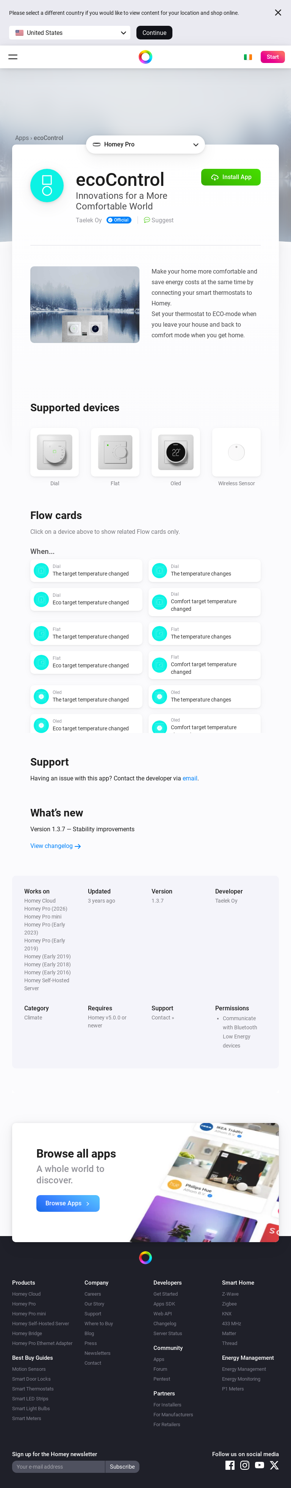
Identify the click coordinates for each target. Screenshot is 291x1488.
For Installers (167, 1405)
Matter (229, 1333)
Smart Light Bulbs (31, 1408)
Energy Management (244, 1369)
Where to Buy (98, 1323)
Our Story (94, 1304)
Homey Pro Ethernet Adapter (42, 1343)
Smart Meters (26, 1418)
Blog (89, 1333)
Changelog (164, 1323)
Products (23, 1282)
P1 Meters (233, 1389)
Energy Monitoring (241, 1379)
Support (92, 1314)
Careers (92, 1294)
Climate (33, 1018)
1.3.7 (158, 901)
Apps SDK (164, 1304)
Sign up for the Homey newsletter (54, 1454)
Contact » (163, 1018)
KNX (227, 1314)
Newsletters (97, 1353)
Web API (162, 1314)
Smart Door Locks (31, 1379)
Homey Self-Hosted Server (40, 1323)
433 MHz (231, 1323)
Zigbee (229, 1304)
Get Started (165, 1294)
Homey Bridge (27, 1333)
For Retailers (166, 1424)
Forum (160, 1369)
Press (90, 1343)
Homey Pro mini (29, 1314)
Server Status (167, 1333)
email (190, 778)
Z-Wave (230, 1294)
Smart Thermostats (33, 1389)
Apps (22, 138)
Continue (154, 32)
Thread (229, 1343)
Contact (92, 1363)
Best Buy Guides (32, 1357)
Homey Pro (24, 1304)
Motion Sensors (29, 1369)
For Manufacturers (173, 1414)
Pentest (161, 1379)
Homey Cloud (26, 1294)
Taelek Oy (226, 901)
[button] (69, 32)
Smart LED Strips (30, 1398)
